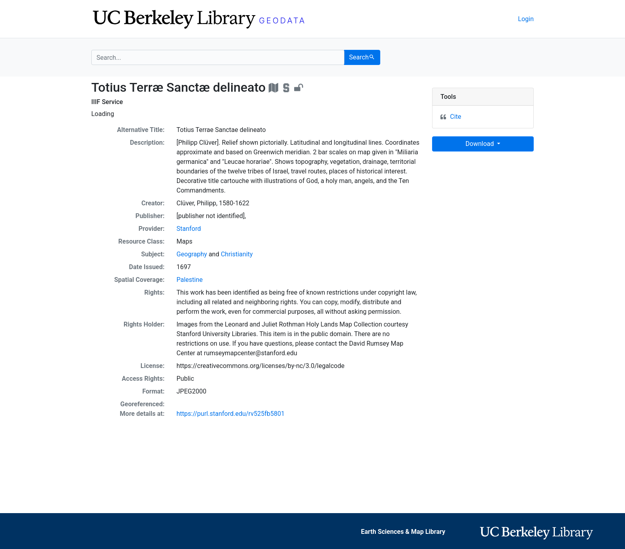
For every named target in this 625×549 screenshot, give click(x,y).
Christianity (237, 254)
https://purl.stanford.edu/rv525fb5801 (231, 413)
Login (526, 19)
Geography (192, 254)
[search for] (217, 57)
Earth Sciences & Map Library (403, 531)
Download (480, 144)
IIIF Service (107, 102)
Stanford (189, 228)
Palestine (190, 279)
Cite (455, 116)
